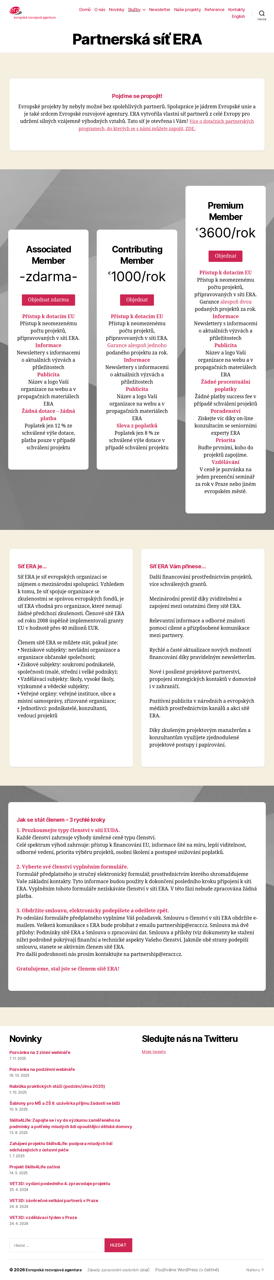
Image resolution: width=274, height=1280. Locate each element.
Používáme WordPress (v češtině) (195, 1269)
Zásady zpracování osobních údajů (124, 1269)
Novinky (116, 9)
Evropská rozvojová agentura (56, 1269)
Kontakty (236, 9)
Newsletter (159, 9)
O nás (99, 9)
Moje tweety (154, 1051)
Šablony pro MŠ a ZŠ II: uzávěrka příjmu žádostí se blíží (64, 1103)
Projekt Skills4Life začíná (34, 1166)
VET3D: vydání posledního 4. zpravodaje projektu (59, 1183)
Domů (85, 9)
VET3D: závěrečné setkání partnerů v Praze (53, 1200)
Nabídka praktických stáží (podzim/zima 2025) (57, 1086)
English (238, 16)
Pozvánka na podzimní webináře (42, 1069)
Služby (134, 9)
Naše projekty (187, 9)
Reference (215, 9)
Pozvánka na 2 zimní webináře (39, 1052)
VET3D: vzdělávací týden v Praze (43, 1217)
